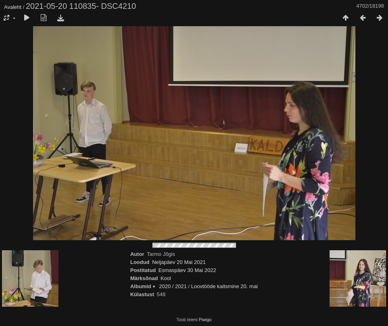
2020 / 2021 (173, 286)
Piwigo (205, 319)
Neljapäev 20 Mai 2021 (178, 262)
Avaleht (12, 7)
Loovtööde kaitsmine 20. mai (224, 286)
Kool (165, 278)
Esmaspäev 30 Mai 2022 (187, 270)
